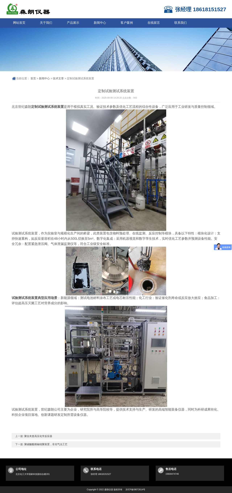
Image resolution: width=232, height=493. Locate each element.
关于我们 (46, 22)
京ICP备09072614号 (135, 489)
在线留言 (154, 22)
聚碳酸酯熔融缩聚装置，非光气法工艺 (45, 444)
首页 (33, 78)
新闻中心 (100, 22)
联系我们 (180, 22)
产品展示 (73, 22)
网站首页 (19, 22)
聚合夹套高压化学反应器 (38, 436)
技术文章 (58, 78)
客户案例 (127, 22)
